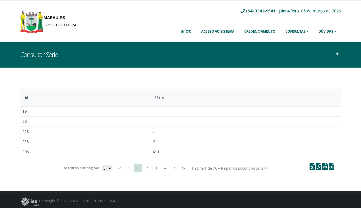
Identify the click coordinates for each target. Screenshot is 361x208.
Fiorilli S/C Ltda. (93, 200)
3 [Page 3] (156, 168)
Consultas (295, 31)
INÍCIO (186, 31)
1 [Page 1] (138, 168)
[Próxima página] (174, 168)
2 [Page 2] (147, 168)
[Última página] (183, 168)
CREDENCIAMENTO (259, 31)
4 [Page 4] (165, 168)
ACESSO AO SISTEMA (217, 31)
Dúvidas (326, 31)
